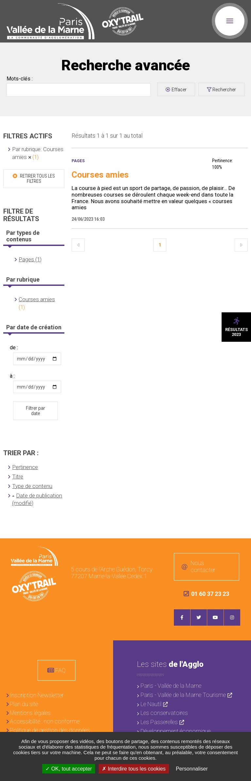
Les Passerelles (159, 722)
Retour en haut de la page (241, 548)
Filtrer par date (35, 411)
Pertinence (25, 467)
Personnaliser (192, 769)
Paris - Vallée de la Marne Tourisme (183, 694)
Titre (17, 476)
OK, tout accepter (68, 769)
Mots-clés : (20, 79)
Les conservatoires (164, 712)
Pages (78, 161)
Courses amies (37, 299)
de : (14, 348)
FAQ (60, 670)
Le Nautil (151, 704)
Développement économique (175, 731)
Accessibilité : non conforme (44, 721)
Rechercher (224, 89)
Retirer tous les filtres (37, 178)
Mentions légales (30, 712)
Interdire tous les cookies (133, 769)
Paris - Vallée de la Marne (171, 685)
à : (12, 376)
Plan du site (24, 704)
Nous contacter (203, 567)
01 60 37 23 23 (206, 594)
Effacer (179, 89)
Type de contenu (32, 486)
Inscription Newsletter (37, 695)
